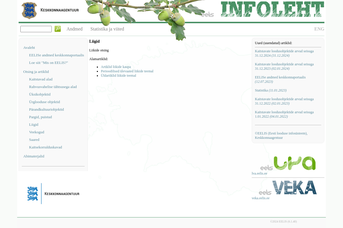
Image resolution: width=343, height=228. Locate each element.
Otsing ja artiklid (36, 71)
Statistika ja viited (107, 28)
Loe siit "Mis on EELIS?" (48, 62)
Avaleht (29, 47)
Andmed (75, 28)
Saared (34, 139)
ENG (319, 28)
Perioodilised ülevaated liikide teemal (127, 71)
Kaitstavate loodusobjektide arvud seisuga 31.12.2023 (284, 66)
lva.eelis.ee (259, 173)
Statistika (271, 90)
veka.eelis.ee (260, 198)
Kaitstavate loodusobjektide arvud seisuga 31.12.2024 (284, 53)
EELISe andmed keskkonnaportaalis (56, 55)
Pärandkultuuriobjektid (46, 109)
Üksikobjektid (40, 94)
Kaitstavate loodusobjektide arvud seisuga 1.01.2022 (284, 114)
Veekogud (36, 132)
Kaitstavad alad (41, 79)
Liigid (33, 124)
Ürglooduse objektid (44, 102)
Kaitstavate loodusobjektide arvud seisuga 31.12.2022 (284, 101)
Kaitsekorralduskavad (45, 147)
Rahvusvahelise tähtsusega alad (53, 87)
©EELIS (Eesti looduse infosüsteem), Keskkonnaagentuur (281, 135)
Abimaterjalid (33, 156)
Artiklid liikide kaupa (116, 67)
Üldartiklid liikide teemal (118, 75)
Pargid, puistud (40, 117)
